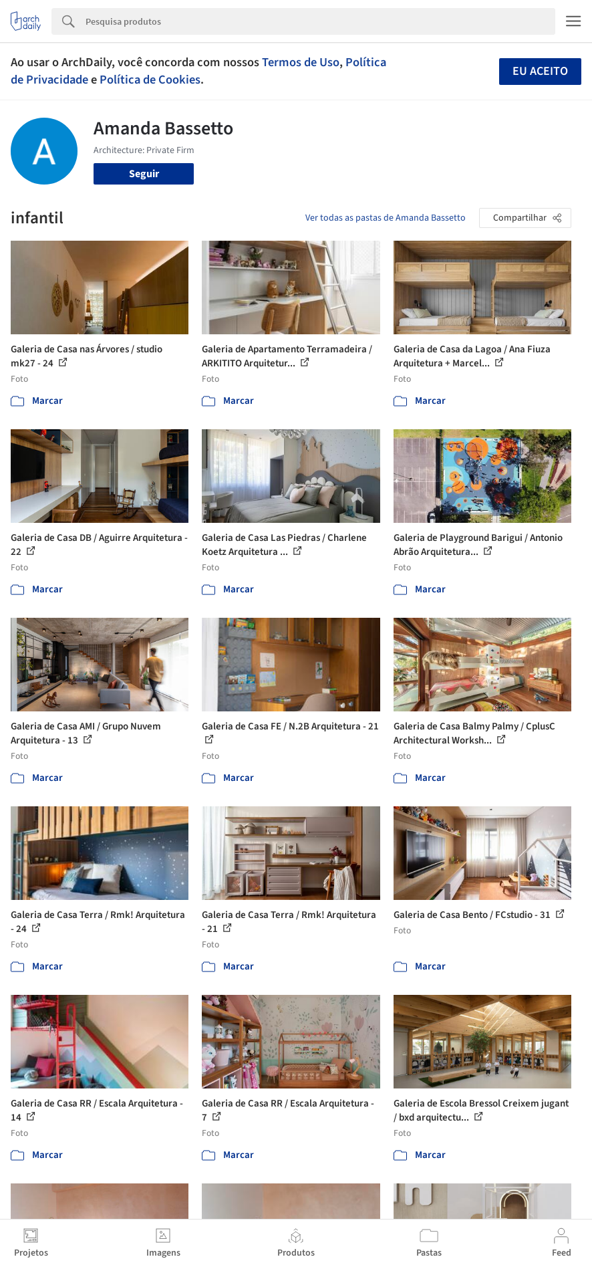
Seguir (144, 173)
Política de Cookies (150, 79)
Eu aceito (540, 71)
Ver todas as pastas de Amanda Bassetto (385, 218)
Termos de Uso (300, 62)
